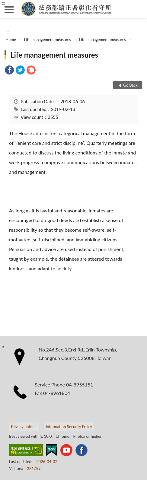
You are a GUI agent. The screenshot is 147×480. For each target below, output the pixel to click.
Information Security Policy (69, 426)
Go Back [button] (130, 85)
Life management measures (47, 39)
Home (10, 39)
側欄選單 (9, 9)
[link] (9, 70)
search (138, 9)
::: (3, 3)
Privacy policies (24, 426)
